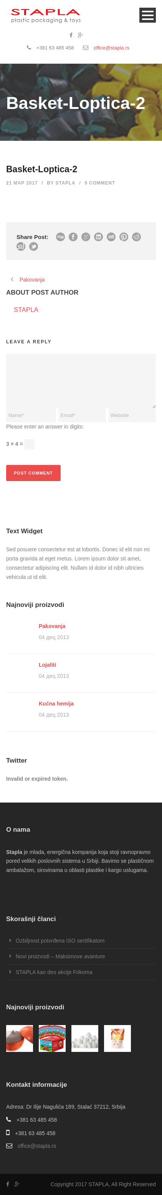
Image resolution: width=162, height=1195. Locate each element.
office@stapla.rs (111, 48)
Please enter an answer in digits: (45, 427)
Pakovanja (52, 626)
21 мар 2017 (22, 183)
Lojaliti (47, 665)
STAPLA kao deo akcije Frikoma (54, 972)
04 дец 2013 (54, 637)
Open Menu (147, 15)
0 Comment (100, 183)
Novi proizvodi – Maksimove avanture (60, 956)
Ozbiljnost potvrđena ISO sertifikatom (60, 941)
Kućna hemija (56, 704)
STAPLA (66, 183)
